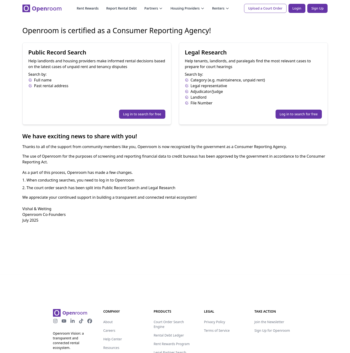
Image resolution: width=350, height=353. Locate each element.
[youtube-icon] (64, 321)
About (108, 322)
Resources (111, 347)
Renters (220, 8)
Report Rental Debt (121, 8)
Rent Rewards (88, 8)
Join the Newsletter (269, 322)
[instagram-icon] (55, 321)
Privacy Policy (214, 322)
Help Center (112, 339)
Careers (109, 330)
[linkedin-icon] (72, 321)
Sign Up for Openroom (272, 330)
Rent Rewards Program (172, 344)
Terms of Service (217, 330)
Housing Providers (187, 8)
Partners (153, 8)
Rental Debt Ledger (169, 335)
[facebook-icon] (89, 321)
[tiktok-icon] (81, 321)
